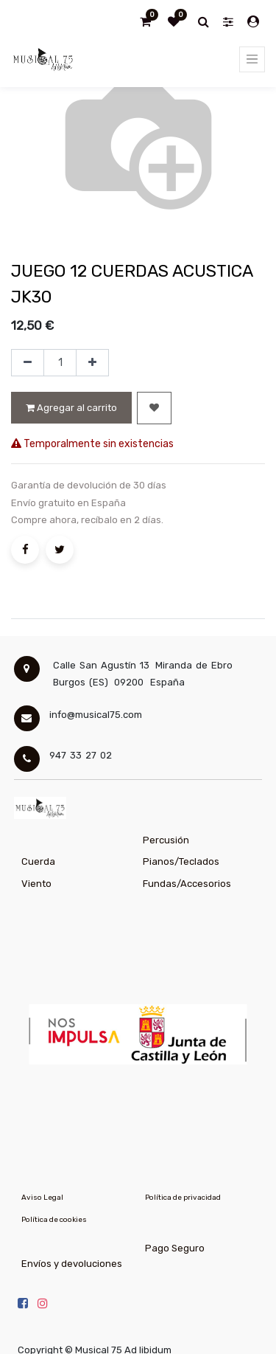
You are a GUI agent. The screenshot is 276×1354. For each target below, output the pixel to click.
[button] (154, 408)
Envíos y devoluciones (71, 1263)
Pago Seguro (175, 1248)
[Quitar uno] (27, 363)
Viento (36, 883)
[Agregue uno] (92, 363)
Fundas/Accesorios (187, 883)
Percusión (166, 840)
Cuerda (38, 861)
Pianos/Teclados (181, 861)
